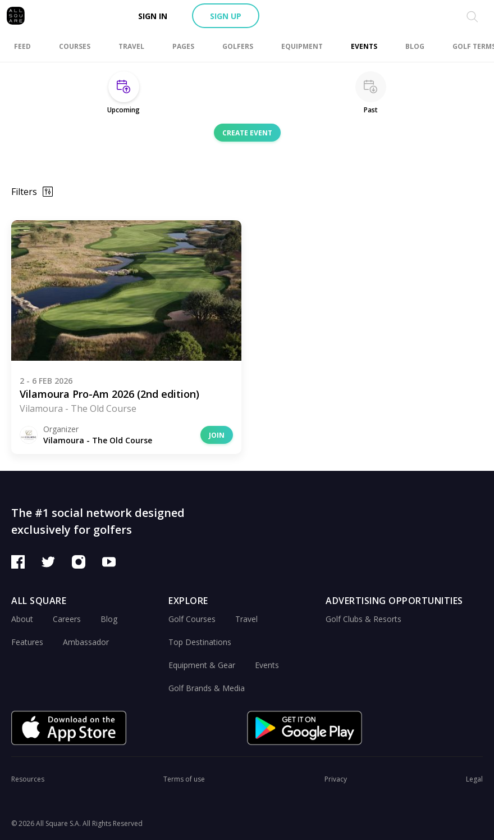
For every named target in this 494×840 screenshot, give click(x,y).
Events (267, 665)
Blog (108, 619)
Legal (474, 779)
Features (27, 642)
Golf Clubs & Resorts (363, 619)
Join (217, 435)
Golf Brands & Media (206, 688)
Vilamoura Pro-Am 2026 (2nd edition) (109, 394)
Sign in (152, 16)
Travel (246, 619)
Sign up (225, 16)
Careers (67, 619)
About (22, 619)
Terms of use (184, 779)
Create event (247, 133)
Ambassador (86, 642)
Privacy (335, 779)
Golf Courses (192, 619)
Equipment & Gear (201, 665)
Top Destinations (199, 642)
